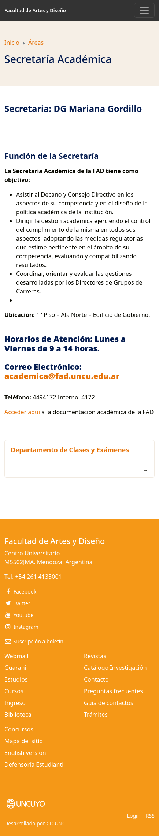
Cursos (13, 691)
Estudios (16, 679)
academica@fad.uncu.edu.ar (61, 375)
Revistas (95, 656)
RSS (150, 815)
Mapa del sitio (23, 741)
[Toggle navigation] (144, 10)
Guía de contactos (108, 703)
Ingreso (15, 703)
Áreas (36, 43)
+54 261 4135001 (38, 577)
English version (25, 753)
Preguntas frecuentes (113, 691)
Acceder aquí (22, 412)
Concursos (18, 729)
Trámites (96, 715)
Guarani (15, 668)
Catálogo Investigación (115, 668)
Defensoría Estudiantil (34, 764)
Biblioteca (18, 715)
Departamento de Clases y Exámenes (70, 449)
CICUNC (56, 823)
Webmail (16, 656)
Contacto (96, 679)
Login (134, 815)
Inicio (11, 43)
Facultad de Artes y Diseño (35, 10)
